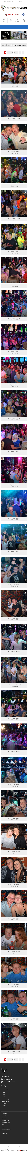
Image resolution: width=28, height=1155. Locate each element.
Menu (14, 27)
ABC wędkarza (5, 1120)
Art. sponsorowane (6, 1129)
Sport (3, 1092)
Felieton (4, 1105)
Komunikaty (5, 1113)
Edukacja (4, 1096)
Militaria (4, 1124)
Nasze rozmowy (5, 1101)
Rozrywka (4, 1115)
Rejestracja (17, 1146)
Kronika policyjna (6, 1099)
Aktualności (5, 1090)
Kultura (4, 1118)
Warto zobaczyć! (6, 1122)
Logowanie (11, 1146)
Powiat (3, 1094)
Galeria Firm (5, 1127)
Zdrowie (4, 1103)
